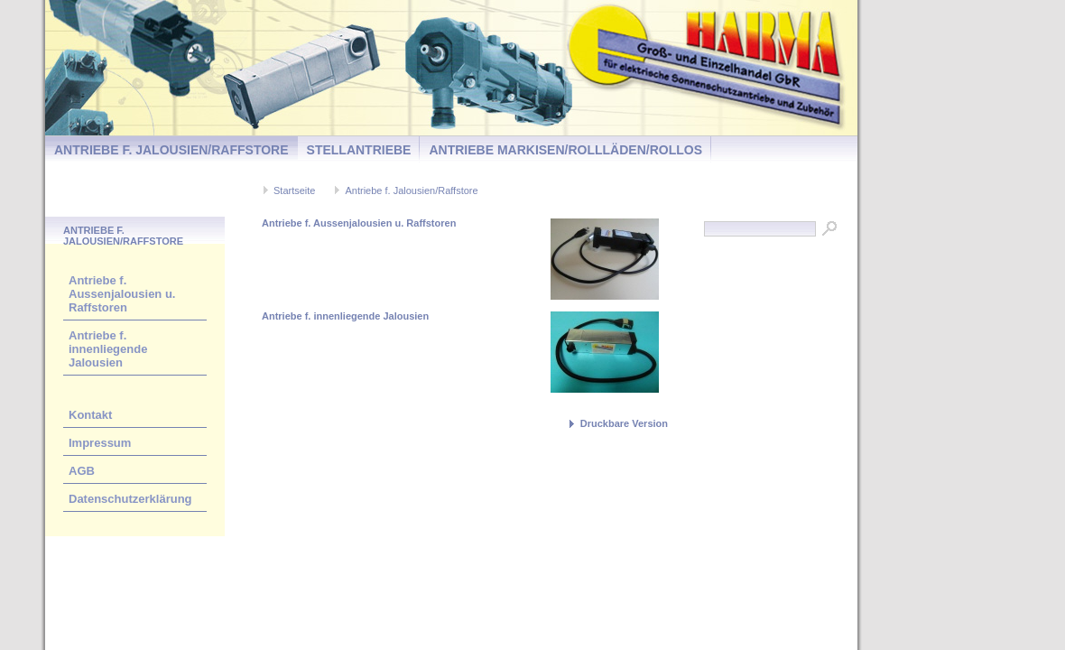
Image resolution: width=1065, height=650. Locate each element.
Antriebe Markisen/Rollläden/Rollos (565, 150)
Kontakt (90, 415)
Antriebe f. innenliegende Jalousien (108, 349)
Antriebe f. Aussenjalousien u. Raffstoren (122, 294)
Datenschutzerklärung (130, 499)
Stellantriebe (359, 150)
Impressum (100, 443)
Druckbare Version (624, 423)
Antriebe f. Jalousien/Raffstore (171, 150)
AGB (82, 471)
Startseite (294, 190)
